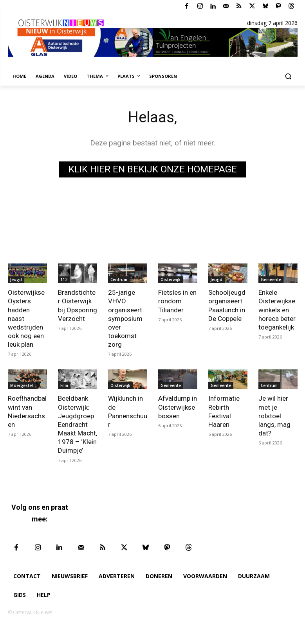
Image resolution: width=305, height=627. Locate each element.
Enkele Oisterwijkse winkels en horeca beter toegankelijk (277, 309)
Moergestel (21, 385)
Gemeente (271, 279)
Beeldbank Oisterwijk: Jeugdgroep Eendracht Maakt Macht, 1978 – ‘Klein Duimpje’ (77, 424)
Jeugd (16, 279)
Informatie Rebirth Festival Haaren (224, 411)
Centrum (118, 279)
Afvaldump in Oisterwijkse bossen (177, 406)
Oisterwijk (170, 279)
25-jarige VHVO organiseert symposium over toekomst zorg (125, 318)
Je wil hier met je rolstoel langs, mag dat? (274, 415)
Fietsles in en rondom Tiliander (177, 301)
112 (63, 279)
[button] (288, 76)
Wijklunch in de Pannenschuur (127, 411)
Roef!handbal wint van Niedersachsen (27, 411)
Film (64, 385)
